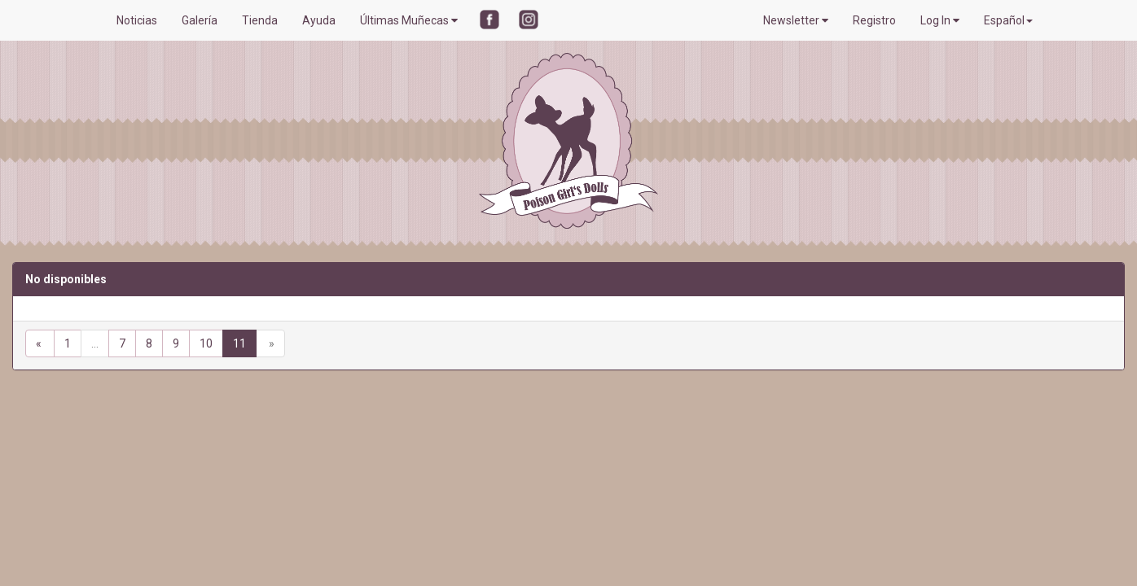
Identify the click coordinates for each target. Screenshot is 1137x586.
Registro (874, 20)
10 (206, 343)
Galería (199, 20)
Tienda (260, 20)
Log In (939, 20)
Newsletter (795, 20)
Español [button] (1008, 20)
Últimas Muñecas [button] (409, 20)
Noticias (136, 20)
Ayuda (319, 20)
